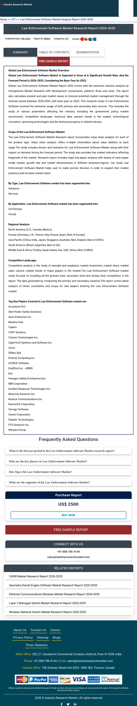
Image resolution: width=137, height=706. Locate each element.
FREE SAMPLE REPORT (117, 52)
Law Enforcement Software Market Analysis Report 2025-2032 (56, 19)
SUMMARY (19, 52)
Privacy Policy (23, 628)
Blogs (57, 628)
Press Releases (37, 636)
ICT (67, 38)
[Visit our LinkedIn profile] (75, 696)
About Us (20, 621)
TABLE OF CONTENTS (52, 52)
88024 (47, 38)
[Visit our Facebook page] (61, 696)
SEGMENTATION (84, 52)
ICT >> (15, 19)
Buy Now (68, 506)
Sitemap (43, 628)
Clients (55, 621)
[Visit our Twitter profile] (68, 696)
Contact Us (38, 621)
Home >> (5, 19)
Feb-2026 (25, 38)
